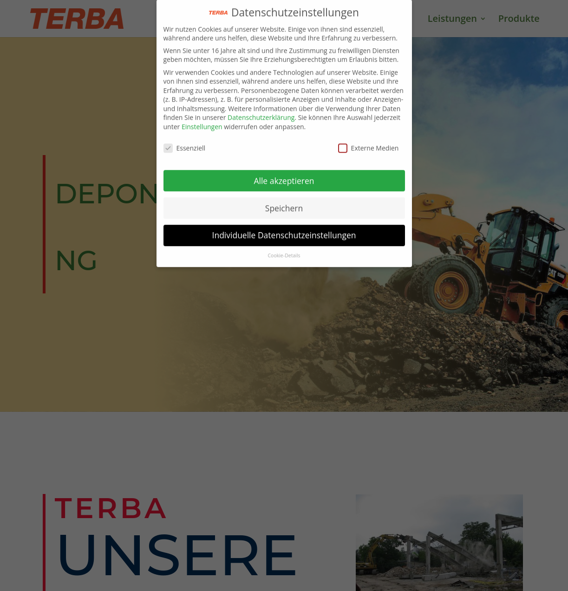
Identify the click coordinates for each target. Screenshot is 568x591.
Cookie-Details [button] (284, 250)
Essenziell (184, 142)
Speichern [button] (284, 202)
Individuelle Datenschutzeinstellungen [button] (284, 230)
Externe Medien (368, 142)
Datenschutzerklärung (261, 112)
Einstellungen (202, 121)
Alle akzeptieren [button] (284, 175)
